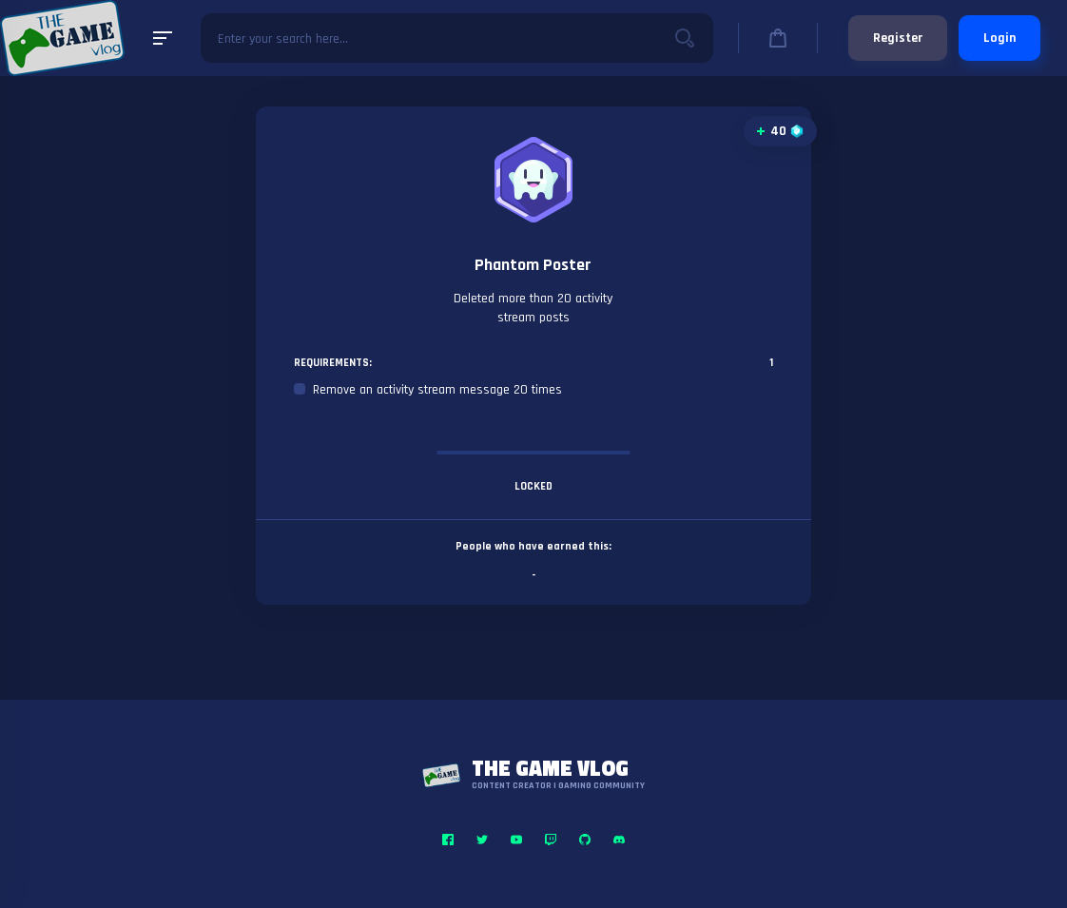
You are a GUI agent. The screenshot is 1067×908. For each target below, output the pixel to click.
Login (999, 38)
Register (897, 38)
